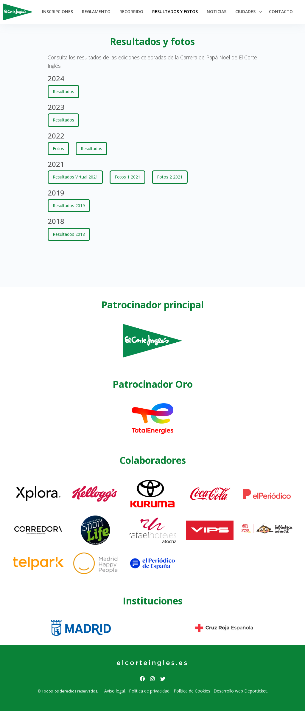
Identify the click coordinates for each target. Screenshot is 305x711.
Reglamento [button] (96, 11)
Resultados (63, 91)
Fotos (58, 148)
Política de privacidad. (149, 691)
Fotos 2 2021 (170, 177)
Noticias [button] (216, 11)
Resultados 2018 (69, 234)
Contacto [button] (281, 11)
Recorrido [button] (131, 11)
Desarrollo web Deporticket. (241, 691)
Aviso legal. (115, 691)
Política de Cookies (192, 691)
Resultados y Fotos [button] (175, 11)
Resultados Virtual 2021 (75, 177)
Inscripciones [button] (57, 11)
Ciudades (245, 11)
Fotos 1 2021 (127, 177)
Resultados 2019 (69, 205)
